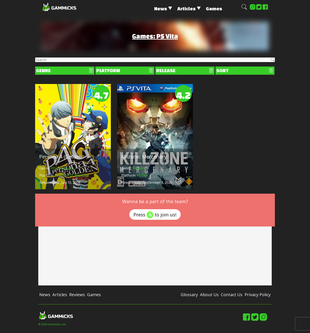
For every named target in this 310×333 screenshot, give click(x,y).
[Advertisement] (155, 255)
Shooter (138, 168)
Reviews (77, 294)
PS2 (70, 175)
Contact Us (231, 294)
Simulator (66, 168)
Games (214, 8)
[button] (244, 9)
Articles (186, 8)
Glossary (189, 294)
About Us (209, 294)
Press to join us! (155, 214)
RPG (53, 168)
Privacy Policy (258, 294)
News (160, 8)
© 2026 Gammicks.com (52, 324)
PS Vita (60, 175)
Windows (82, 175)
